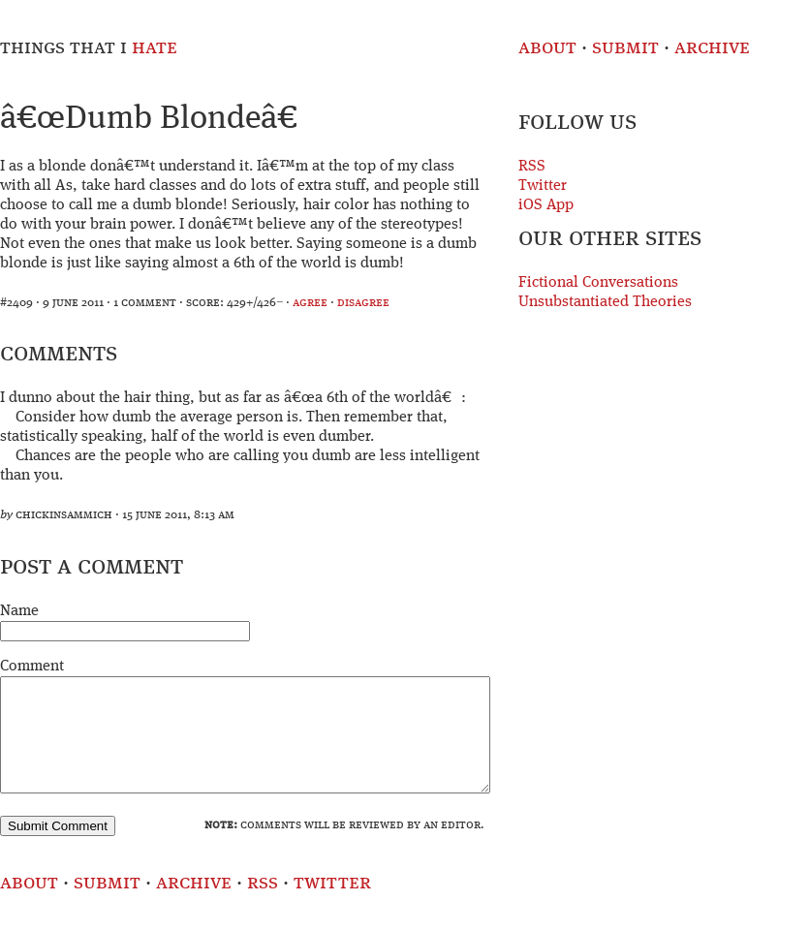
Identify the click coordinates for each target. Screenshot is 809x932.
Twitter (542, 186)
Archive (712, 48)
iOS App (546, 205)
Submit (625, 48)
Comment (32, 666)
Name (19, 611)
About (547, 48)
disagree (363, 302)
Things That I (88, 48)
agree (310, 302)
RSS (531, 166)
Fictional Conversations (598, 283)
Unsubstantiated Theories (605, 302)
